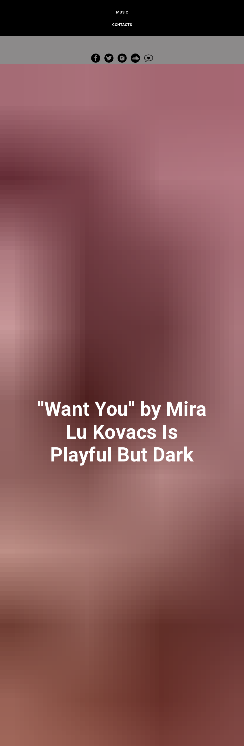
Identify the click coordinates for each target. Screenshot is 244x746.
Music (122, 12)
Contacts (122, 24)
